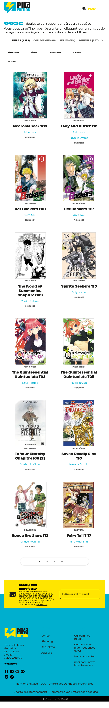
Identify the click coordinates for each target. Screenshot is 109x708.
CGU (43, 683)
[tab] (21, 40)
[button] (15, 52)
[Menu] (92, 8)
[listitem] (6, 671)
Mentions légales (27, 683)
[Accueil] (17, 7)
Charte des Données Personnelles (71, 683)
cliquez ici (41, 604)
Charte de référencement (30, 691)
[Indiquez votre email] (76, 594)
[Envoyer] (96, 594)
